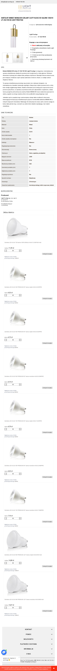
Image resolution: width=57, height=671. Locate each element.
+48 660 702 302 (20, 1)
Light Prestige (33, 34)
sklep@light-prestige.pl (7, 1)
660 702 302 (50, 660)
